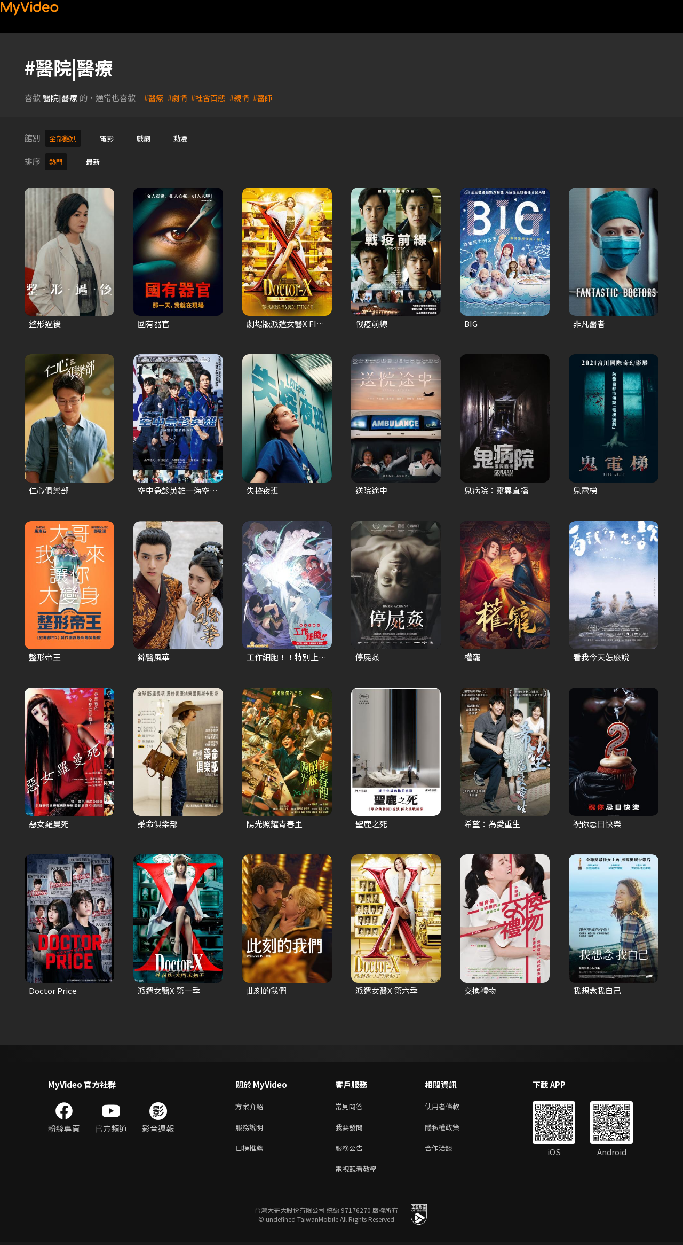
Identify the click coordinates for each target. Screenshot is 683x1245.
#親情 (244, 97)
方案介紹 (251, 1103)
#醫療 (154, 97)
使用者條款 (451, 1103)
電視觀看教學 (359, 1171)
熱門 (57, 159)
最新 (96, 159)
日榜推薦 (251, 1148)
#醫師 (268, 97)
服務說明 (251, 1126)
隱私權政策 (451, 1126)
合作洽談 (447, 1148)
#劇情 (179, 97)
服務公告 (351, 1148)
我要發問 (351, 1126)
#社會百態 (211, 97)
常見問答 (351, 1103)
